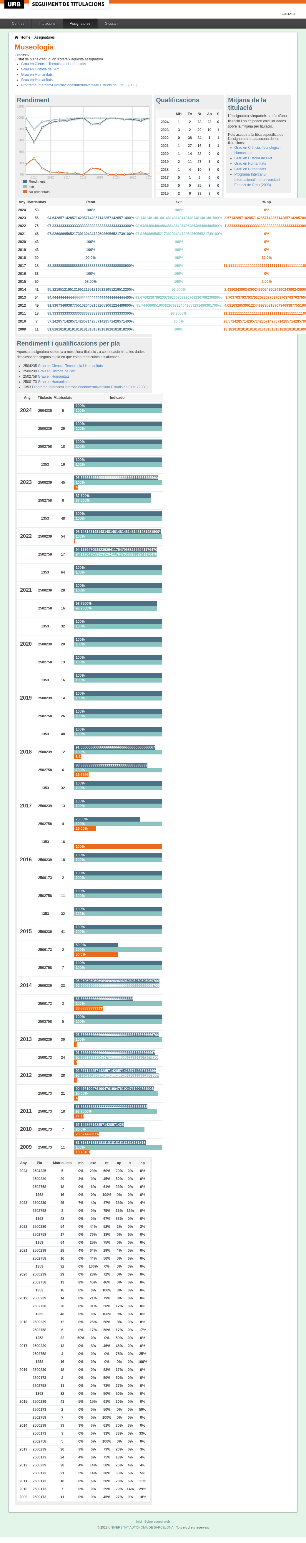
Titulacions (47, 24)
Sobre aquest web (157, 1521)
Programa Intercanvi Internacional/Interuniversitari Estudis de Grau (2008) (79, 85)
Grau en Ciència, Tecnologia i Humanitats (53, 64)
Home (25, 37)
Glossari (111, 24)
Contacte (289, 14)
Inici (139, 1521)
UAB (14, 4)
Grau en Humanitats (37, 74)
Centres (18, 24)
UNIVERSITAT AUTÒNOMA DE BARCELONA (140, 1527)
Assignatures (80, 24)
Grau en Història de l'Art (40, 69)
